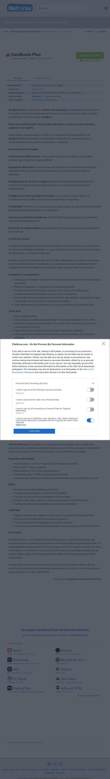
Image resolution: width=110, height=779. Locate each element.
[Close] (104, 344)
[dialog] (55, 389)
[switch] (90, 390)
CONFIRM (34, 431)
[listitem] (55, 383)
